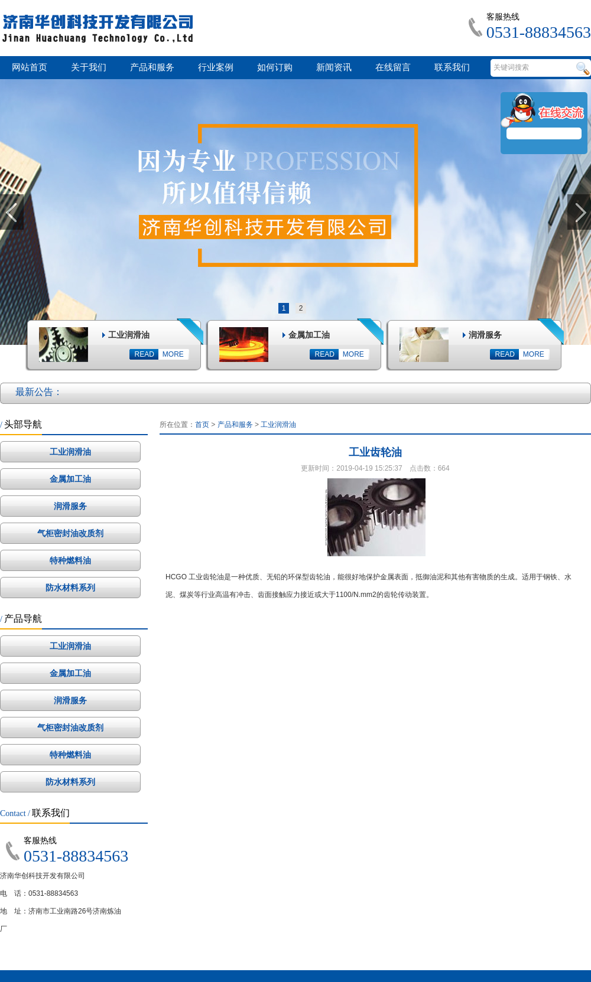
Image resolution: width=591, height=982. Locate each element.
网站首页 (29, 67)
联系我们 (452, 67)
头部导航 (21, 424)
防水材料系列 (70, 587)
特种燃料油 (70, 560)
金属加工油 (70, 479)
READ (144, 354)
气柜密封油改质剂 (70, 533)
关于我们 (88, 67)
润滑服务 (70, 506)
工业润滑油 (70, 451)
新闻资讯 (334, 67)
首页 (202, 424)
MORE (173, 354)
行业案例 (215, 67)
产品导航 (21, 619)
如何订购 (275, 67)
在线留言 (393, 67)
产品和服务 (152, 67)
